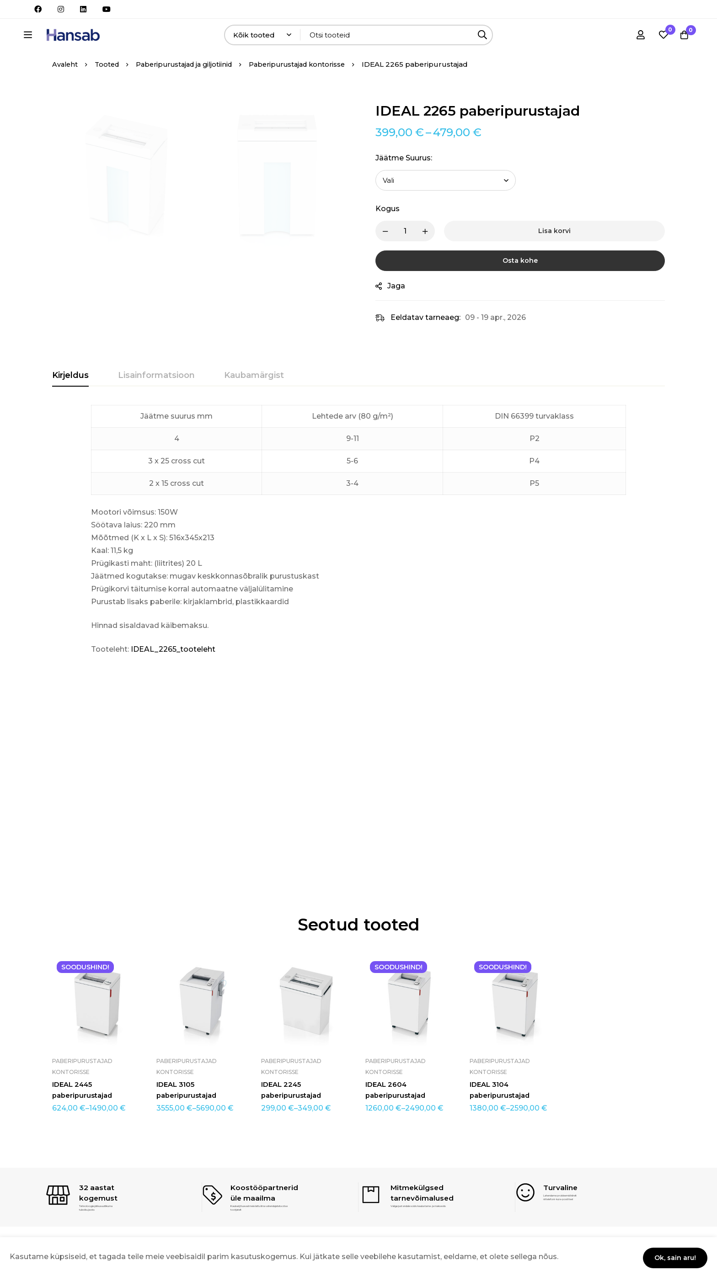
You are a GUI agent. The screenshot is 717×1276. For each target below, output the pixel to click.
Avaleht (65, 89)
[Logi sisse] (636, 37)
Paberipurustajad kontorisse (310, 89)
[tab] (70, 401)
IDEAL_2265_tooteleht (173, 674)
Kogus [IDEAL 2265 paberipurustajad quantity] (396, 234)
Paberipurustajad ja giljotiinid (190, 89)
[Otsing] (509, 37)
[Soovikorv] (659, 37)
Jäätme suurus (412, 183)
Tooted (109, 89)
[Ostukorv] (682, 37)
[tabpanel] (358, 556)
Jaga (404, 311)
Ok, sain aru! (671, 1256)
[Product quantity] (413, 256)
